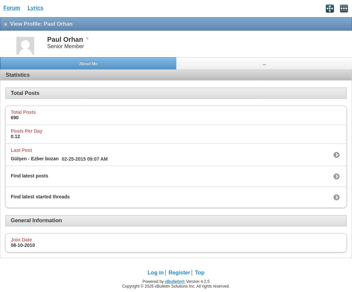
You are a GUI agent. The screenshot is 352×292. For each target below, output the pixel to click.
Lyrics (35, 8)
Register (179, 272)
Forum (11, 8)
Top (199, 272)
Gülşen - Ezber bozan (35, 158)
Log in (156, 272)
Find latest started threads (40, 196)
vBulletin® (175, 281)
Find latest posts (29, 176)
